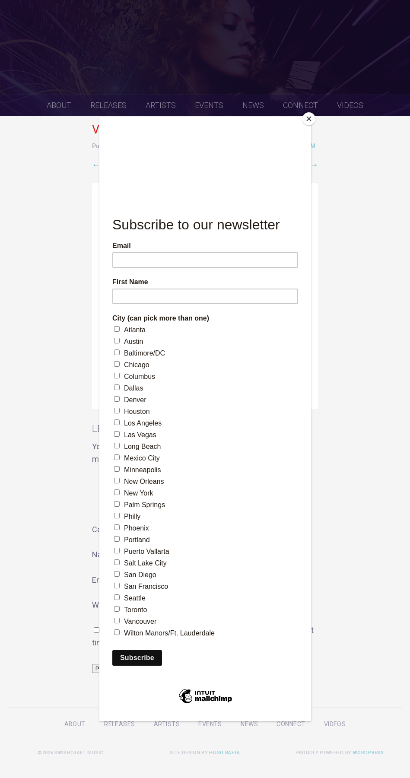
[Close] (308, 118)
